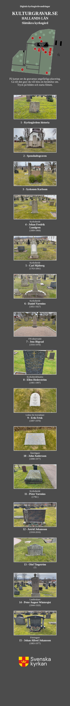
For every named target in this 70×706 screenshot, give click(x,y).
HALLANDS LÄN (35, 18)
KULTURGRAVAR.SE (35, 13)
